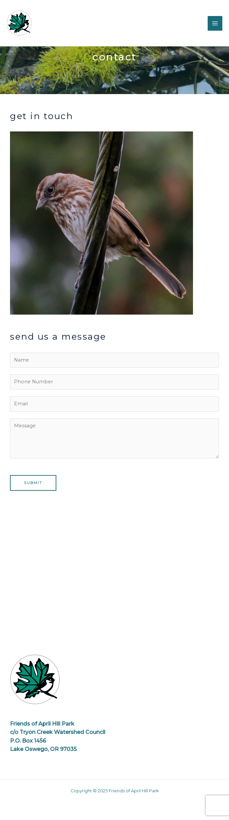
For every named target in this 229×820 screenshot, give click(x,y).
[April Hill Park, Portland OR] (114, 574)
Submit (33, 482)
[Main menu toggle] (215, 23)
